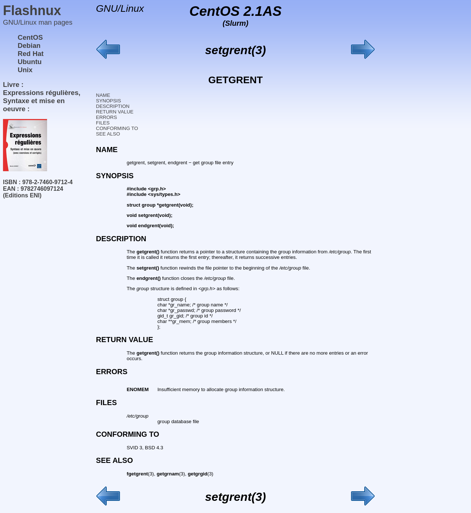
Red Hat (31, 53)
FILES (103, 123)
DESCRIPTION (113, 106)
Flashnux (32, 10)
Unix (25, 70)
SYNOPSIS (108, 100)
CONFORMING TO (117, 128)
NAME (103, 95)
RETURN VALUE (115, 112)
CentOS (30, 37)
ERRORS (106, 117)
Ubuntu (30, 62)
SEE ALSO (108, 134)
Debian (29, 45)
